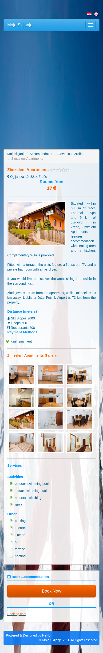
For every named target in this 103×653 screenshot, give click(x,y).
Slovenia (63, 154)
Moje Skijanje (19, 25)
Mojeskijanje (16, 154)
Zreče (78, 154)
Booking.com (16, 614)
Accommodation (41, 154)
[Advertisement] (51, 87)
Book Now (51, 591)
